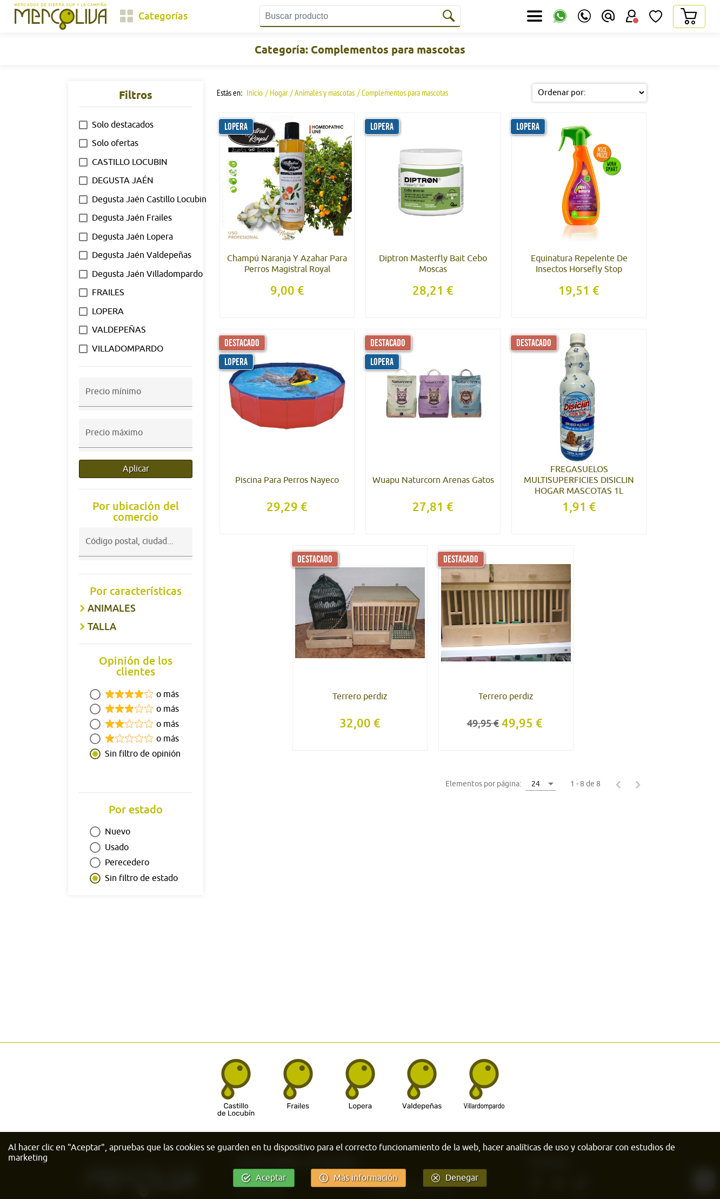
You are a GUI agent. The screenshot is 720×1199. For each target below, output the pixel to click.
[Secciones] (534, 16)
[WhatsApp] (560, 16)
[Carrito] (688, 16)
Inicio (254, 92)
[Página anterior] (618, 784)
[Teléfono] (584, 16)
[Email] (608, 16)
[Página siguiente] (638, 784)
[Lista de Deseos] (655, 16)
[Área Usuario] (631, 16)
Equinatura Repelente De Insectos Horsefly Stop (579, 264)
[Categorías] (154, 16)
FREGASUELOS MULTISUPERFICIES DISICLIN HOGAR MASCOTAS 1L (579, 480)
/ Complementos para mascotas (402, 92)
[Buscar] (450, 16)
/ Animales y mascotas (322, 92)
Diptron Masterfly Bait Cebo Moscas (433, 264)
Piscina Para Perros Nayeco (287, 480)
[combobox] (135, 550)
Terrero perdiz (360, 696)
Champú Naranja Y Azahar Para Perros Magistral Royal (287, 264)
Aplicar (136, 468)
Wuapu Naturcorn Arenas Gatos (433, 480)
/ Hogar (276, 92)
